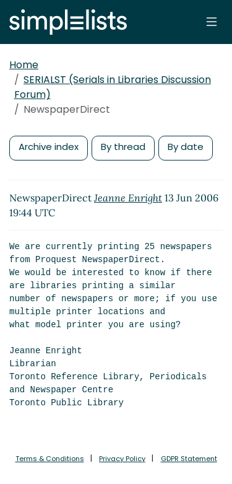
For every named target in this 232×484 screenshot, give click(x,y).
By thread (123, 146)
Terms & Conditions (49, 459)
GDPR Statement (189, 459)
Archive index (49, 146)
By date (186, 146)
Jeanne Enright (128, 197)
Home (23, 65)
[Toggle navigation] (211, 22)
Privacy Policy (122, 459)
